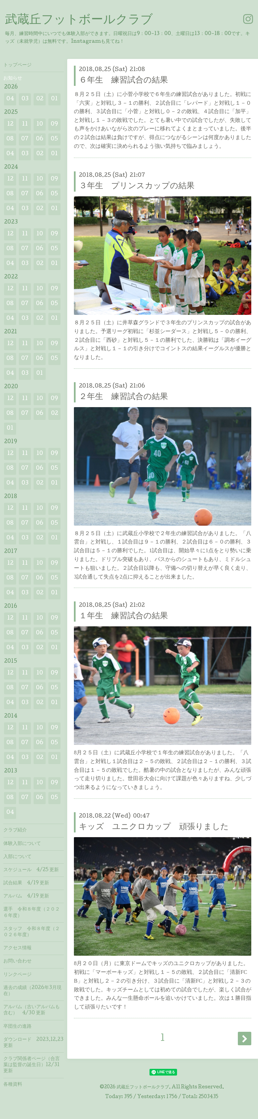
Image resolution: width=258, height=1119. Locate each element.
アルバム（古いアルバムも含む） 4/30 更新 (31, 1010)
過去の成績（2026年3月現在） (32, 991)
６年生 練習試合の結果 (123, 80)
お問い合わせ (17, 961)
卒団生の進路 (17, 1026)
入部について (17, 857)
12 (10, 124)
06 (39, 139)
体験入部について (22, 844)
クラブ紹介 (15, 830)
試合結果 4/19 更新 (26, 883)
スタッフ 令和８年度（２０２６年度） (31, 932)
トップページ (17, 65)
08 (10, 139)
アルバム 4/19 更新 (26, 896)
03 (25, 99)
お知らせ (12, 78)
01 (54, 99)
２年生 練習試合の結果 (123, 397)
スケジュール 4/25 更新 (31, 870)
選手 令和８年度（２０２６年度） (31, 912)
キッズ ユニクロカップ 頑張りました (154, 827)
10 (39, 124)
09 (54, 124)
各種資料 (12, 1084)
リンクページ (17, 975)
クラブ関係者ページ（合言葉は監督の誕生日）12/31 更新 (31, 1065)
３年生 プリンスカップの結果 (137, 186)
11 (25, 124)
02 (39, 99)
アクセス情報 (17, 948)
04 (10, 99)
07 (25, 139)
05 (54, 139)
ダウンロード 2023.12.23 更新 (33, 1043)
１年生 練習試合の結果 (123, 616)
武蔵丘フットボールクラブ (79, 20)
